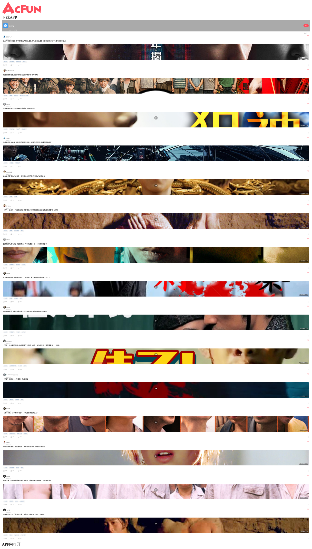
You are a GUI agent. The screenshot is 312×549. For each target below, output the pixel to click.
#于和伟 (23, 264)
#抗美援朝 (24, 129)
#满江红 (11, 399)
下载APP (9, 17)
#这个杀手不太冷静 (24, 95)
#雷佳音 (18, 264)
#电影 (22, 399)
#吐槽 (15, 196)
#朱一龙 (24, 61)
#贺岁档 (17, 399)
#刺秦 (11, 298)
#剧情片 (11, 501)
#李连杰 (16, 298)
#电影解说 (16, 230)
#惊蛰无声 (12, 61)
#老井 (11, 230)
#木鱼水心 (12, 129)
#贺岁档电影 (12, 433)
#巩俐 (17, 467)
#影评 (21, 298)
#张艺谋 (5, 61)
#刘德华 (18, 332)
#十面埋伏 (12, 332)
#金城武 (23, 332)
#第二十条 (19, 433)
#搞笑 (11, 196)
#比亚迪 (11, 163)
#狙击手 (16, 95)
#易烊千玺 (18, 61)
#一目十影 (23, 535)
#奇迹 (11, 95)
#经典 (22, 230)
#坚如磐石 (12, 264)
